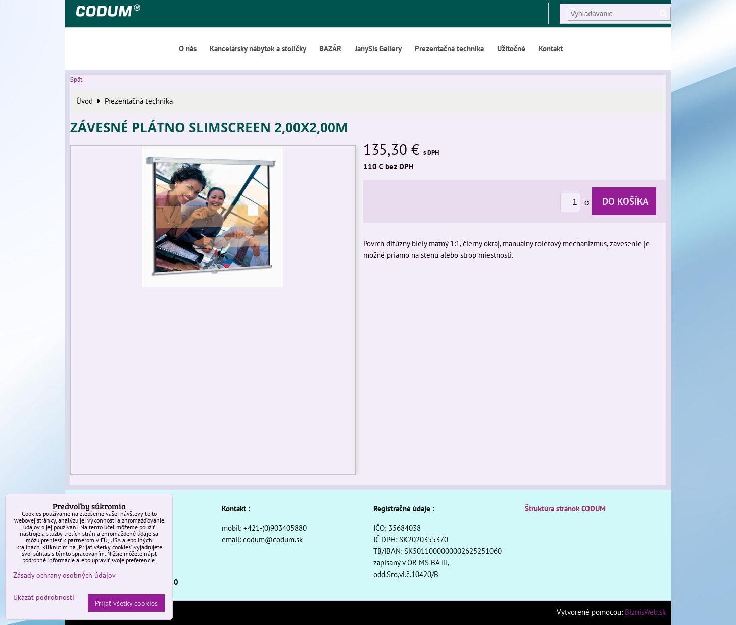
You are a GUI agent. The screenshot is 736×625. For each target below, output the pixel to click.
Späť (76, 79)
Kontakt (550, 48)
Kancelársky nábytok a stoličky (258, 48)
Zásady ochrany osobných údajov (64, 575)
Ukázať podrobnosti (43, 597)
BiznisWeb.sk (645, 612)
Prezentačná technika (449, 48)
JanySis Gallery (378, 48)
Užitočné (511, 48)
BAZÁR (330, 48)
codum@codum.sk (273, 539)
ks (576, 202)
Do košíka (624, 201)
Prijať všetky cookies (126, 603)
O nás (188, 48)
